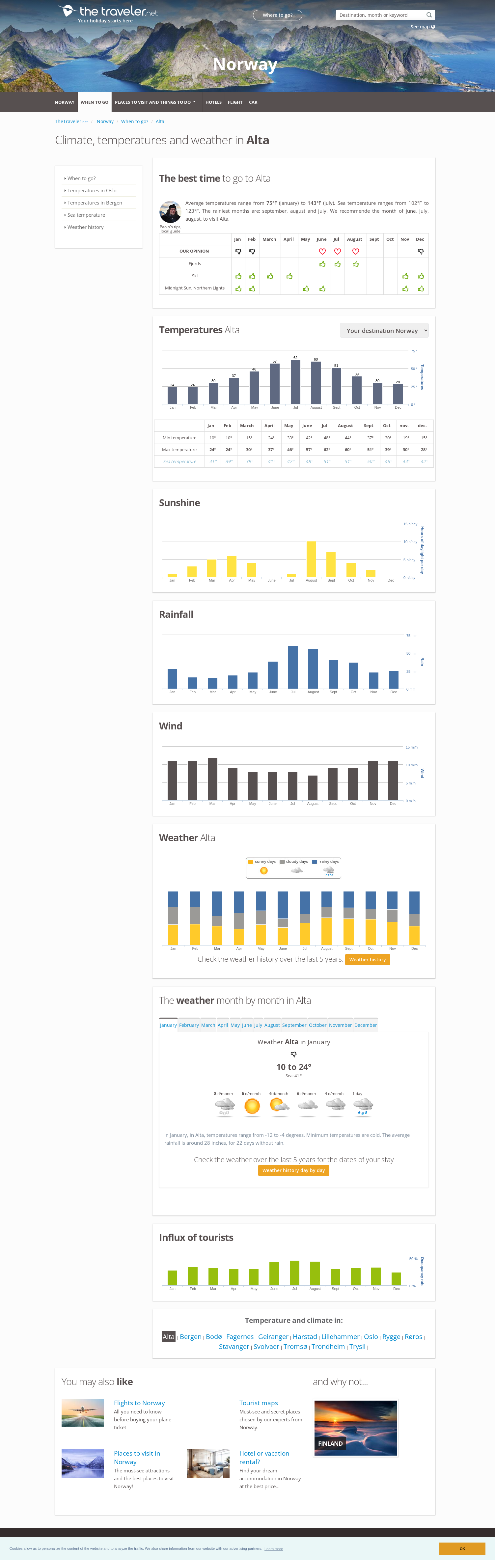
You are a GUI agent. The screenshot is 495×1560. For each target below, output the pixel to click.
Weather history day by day (293, 1173)
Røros (214, 1349)
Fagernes (250, 1339)
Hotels (214, 102)
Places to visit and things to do (153, 102)
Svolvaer (276, 1349)
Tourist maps (258, 1405)
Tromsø (306, 1349)
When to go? (82, 178)
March (208, 1028)
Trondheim (340, 1349)
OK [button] (462, 1549)
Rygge (406, 1339)
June (247, 1028)
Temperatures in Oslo (92, 190)
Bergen (198, 1339)
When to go (94, 102)
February (189, 1028)
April (223, 1028)
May (235, 1028)
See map (423, 26)
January (168, 1028)
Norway (64, 102)
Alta (175, 1339)
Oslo (385, 1339)
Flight (235, 102)
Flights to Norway (139, 1405)
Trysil (371, 1349)
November (340, 1028)
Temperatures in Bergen (95, 202)
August (272, 1028)
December (365, 1028)
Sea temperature (86, 214)
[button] (274, 1548)
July (258, 1028)
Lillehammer (353, 1339)
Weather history (367, 962)
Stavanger (243, 1349)
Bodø (223, 1339)
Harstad (317, 1339)
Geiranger (284, 1339)
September (294, 1028)
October (318, 1028)
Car (253, 102)
